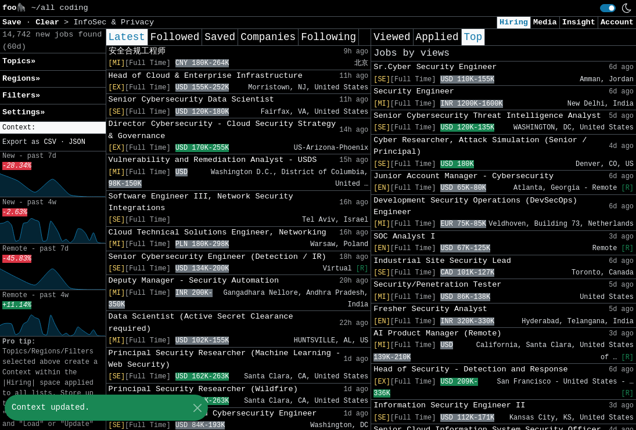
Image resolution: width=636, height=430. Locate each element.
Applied (437, 37)
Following (328, 37)
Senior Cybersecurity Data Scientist (192, 99)
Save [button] (14, 22)
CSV (50, 142)
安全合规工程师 (137, 51)
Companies (268, 37)
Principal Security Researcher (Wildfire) (203, 389)
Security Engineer (413, 91)
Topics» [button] (18, 61)
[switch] (608, 8)
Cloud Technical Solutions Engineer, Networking (217, 232)
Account (617, 22)
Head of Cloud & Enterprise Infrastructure (206, 75)
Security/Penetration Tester (437, 284)
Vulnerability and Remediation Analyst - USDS (213, 160)
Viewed (391, 37)
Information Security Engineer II (449, 405)
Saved (219, 37)
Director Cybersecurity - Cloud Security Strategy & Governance (222, 130)
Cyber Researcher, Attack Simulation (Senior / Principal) (480, 146)
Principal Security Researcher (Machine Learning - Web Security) (225, 359)
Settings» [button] (23, 112)
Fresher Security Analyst (430, 309)
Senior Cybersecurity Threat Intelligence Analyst (487, 115)
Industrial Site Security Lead (442, 260)
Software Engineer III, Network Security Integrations (201, 202)
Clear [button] (49, 22)
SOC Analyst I (404, 236)
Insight (578, 22)
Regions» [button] (21, 78)
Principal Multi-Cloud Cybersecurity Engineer (213, 413)
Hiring (514, 22)
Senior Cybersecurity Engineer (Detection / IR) (217, 256)
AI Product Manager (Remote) (437, 333)
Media (545, 22)
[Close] (197, 408)
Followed (174, 37)
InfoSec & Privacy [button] (113, 22)
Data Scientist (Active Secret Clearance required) (201, 322)
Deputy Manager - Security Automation (194, 280)
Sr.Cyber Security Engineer (435, 67)
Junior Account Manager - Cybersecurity (463, 176)
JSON (77, 142)
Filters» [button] (21, 95)
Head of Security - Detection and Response (470, 369)
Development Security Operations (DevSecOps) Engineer (475, 206)
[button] (53, 128)
